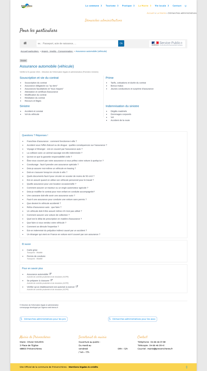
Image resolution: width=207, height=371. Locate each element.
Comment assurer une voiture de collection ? (48, 215)
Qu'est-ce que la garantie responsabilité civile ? (49, 156)
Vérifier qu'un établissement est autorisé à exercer (52, 287)
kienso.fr (55, 307)
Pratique (127, 6)
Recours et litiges (33, 101)
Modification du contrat (35, 95)
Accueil (150, 13)
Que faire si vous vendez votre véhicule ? (46, 222)
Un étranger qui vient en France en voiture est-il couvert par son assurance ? (63, 234)
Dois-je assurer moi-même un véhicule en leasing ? (51, 168)
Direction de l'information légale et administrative (40, 305)
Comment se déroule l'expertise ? (43, 226)
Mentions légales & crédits (83, 367)
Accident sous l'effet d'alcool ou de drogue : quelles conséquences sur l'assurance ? (67, 145)
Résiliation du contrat (35, 98)
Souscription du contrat (36, 82)
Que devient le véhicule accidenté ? (44, 203)
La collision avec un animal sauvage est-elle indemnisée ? (54, 153)
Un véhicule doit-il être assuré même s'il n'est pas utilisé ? (54, 211)
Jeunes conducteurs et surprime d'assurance (132, 89)
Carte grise (32, 250)
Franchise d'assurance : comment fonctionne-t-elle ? (52, 141)
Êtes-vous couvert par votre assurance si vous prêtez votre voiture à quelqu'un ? (65, 160)
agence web (46, 307)
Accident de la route (120, 120)
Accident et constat (34, 111)
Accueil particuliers (30, 51)
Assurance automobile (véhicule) (91, 51)
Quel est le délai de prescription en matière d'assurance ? (54, 219)
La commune (92, 6)
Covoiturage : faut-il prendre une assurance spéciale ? (53, 164)
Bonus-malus (117, 85)
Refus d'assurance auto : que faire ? (44, 207)
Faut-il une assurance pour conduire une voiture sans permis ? (57, 199)
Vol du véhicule (32, 114)
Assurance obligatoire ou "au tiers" (41, 85)
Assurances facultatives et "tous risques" (44, 89)
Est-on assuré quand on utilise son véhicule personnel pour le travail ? (60, 180)
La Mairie (143, 6)
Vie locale (160, 6)
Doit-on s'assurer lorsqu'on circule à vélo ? (47, 172)
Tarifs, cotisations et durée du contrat (128, 82)
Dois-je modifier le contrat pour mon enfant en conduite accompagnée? (61, 191)
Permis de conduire (36, 256)
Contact (177, 6)
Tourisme (111, 6)
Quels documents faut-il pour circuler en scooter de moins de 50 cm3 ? (60, 176)
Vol (112, 117)
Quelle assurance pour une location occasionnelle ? (51, 184)
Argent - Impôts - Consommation (57, 51)
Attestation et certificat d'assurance (41, 92)
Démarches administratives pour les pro (45, 319)
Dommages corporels (121, 114)
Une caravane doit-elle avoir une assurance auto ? (51, 195)
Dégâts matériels (119, 111)
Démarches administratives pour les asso (133, 319)
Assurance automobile (39, 274)
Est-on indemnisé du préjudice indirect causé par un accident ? (57, 230)
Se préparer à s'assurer (39, 280)
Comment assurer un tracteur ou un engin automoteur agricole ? (57, 188)
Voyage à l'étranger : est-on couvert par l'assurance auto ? (55, 149)
